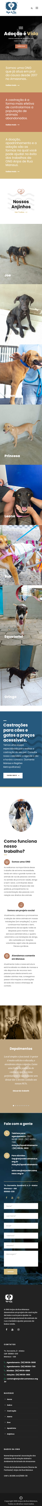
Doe (8, 1419)
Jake (8, 335)
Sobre (9, 1402)
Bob (7, 576)
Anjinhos (10, 1431)
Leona (9, 516)
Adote (9, 1414)
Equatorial (13, 636)
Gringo (10, 696)
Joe (7, 275)
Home (9, 1396)
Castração (11, 1408)
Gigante (11, 395)
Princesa (12, 456)
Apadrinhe (11, 1425)
